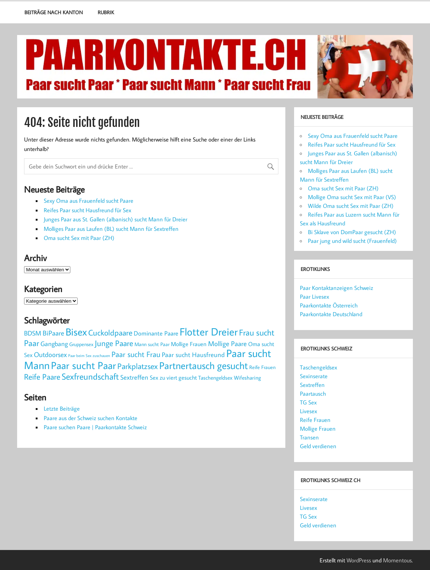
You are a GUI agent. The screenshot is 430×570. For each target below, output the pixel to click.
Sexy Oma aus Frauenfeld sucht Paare (88, 200)
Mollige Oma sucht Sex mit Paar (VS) (352, 197)
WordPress (359, 560)
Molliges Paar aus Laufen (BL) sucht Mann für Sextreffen (111, 228)
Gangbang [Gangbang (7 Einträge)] (54, 344)
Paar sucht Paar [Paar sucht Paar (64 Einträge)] (83, 365)
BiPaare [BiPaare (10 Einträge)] (53, 332)
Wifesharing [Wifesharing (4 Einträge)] (247, 377)
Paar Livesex (314, 296)
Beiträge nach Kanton (53, 12)
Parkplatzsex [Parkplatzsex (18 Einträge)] (137, 366)
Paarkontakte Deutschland (331, 314)
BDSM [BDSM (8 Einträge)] (32, 333)
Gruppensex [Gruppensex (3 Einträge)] (81, 344)
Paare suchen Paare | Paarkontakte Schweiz (95, 427)
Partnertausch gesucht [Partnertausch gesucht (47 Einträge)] (203, 365)
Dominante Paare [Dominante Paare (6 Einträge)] (156, 333)
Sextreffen (312, 384)
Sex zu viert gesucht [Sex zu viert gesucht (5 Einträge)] (173, 377)
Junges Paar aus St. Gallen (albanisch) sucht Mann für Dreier (115, 219)
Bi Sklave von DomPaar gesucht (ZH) (352, 232)
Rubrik (106, 12)
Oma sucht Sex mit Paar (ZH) (79, 237)
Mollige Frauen (318, 428)
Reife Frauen (315, 419)
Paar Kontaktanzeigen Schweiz (336, 287)
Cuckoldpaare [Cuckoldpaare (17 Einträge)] (110, 332)
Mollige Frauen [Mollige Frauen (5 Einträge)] (189, 344)
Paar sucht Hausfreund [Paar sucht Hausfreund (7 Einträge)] (193, 354)
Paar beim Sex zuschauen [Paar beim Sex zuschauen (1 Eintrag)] (89, 355)
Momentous (397, 560)
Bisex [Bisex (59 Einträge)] (76, 331)
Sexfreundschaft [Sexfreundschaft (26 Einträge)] (90, 376)
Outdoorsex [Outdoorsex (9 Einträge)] (50, 354)
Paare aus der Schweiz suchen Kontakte (90, 418)
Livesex (308, 411)
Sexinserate (314, 376)
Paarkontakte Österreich (328, 305)
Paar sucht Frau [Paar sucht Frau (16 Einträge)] (136, 354)
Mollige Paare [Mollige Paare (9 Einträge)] (227, 343)
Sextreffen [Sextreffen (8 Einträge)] (134, 377)
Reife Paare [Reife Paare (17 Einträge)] (42, 377)
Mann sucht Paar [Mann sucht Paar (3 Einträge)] (151, 344)
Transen (309, 437)
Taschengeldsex (318, 367)
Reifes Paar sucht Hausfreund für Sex (87, 210)
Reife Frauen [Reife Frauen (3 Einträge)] (262, 367)
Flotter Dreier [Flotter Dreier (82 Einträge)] (209, 331)
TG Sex (308, 402)
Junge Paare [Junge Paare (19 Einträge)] (114, 343)
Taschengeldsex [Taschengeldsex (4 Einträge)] (215, 377)
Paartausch (313, 393)
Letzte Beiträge (62, 408)
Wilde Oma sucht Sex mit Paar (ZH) (351, 205)
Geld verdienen (318, 446)
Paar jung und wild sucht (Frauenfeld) (352, 240)
